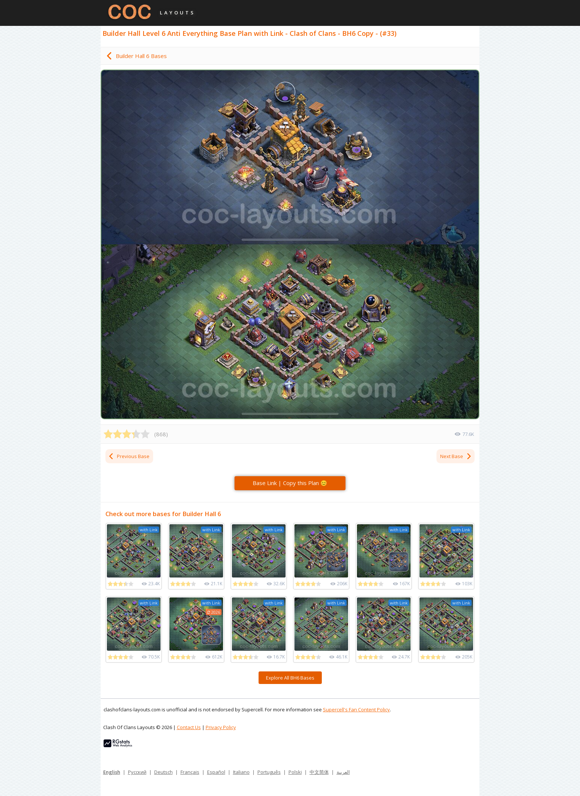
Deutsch (163, 772)
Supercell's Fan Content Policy (356, 709)
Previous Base (128, 456)
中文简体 (319, 772)
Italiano (241, 772)
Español (216, 772)
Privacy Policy (221, 727)
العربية (343, 772)
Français (190, 772)
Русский (137, 772)
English (111, 772)
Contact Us (189, 727)
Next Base (456, 456)
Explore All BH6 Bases (290, 677)
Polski (295, 772)
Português (269, 772)
